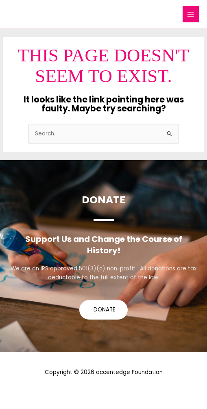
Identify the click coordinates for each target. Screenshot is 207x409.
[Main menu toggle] (191, 14)
